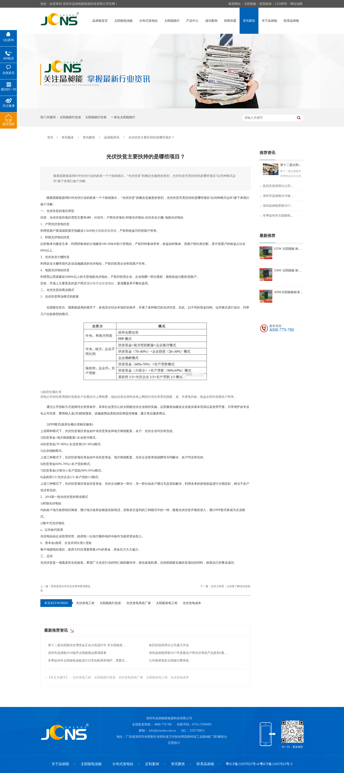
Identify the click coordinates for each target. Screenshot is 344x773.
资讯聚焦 (249, 20)
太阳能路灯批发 (70, 117)
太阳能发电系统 (105, 230)
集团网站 (234, 3)
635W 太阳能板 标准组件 (289, 248)
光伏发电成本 (192, 603)
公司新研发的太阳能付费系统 (169, 660)
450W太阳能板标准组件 (289, 292)
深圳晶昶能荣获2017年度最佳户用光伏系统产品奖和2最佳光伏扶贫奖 (189, 653)
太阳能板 (250, 3)
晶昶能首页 (100, 20)
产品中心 (192, 20)
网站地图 (296, 3)
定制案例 (152, 764)
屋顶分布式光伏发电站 (98, 283)
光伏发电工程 (85, 603)
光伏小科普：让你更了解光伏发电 (230, 586)
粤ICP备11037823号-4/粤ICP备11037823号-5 (259, 764)
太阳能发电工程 (166, 603)
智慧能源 (265, 3)
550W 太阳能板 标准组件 (289, 270)
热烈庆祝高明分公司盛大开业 (169, 645)
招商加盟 (230, 20)
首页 (50, 137)
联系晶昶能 (291, 20)
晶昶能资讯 (111, 137)
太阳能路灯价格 (96, 117)
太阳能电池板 (123, 20)
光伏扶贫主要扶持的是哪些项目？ (151, 137)
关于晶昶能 (269, 20)
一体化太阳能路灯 (123, 117)
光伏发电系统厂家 (138, 603)
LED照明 (281, 3)
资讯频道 (67, 137)
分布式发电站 (148, 20)
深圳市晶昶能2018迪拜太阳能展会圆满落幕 (77, 653)
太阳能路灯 (172, 20)
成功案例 (211, 20)
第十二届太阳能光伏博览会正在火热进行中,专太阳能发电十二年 (88, 645)
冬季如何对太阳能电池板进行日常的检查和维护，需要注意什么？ (88, 660)
